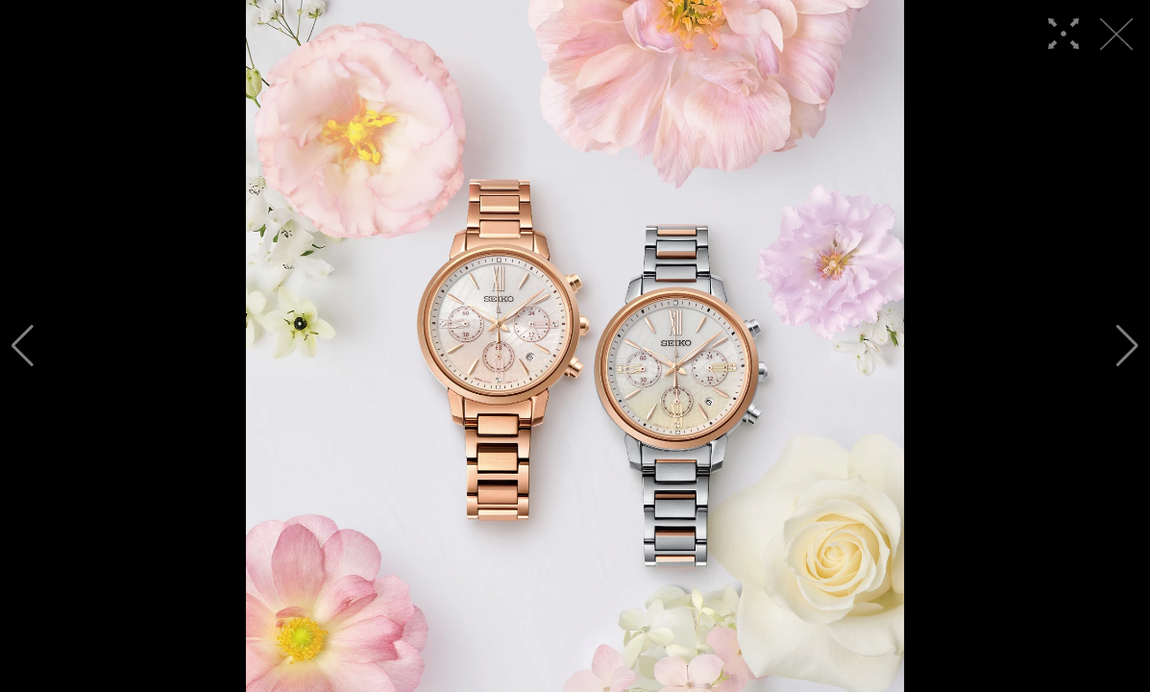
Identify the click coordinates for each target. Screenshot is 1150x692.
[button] (23, 346)
